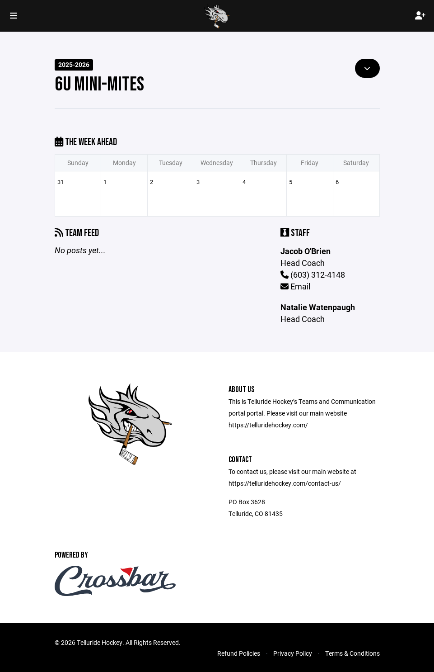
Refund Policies (238, 653)
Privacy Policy (292, 653)
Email (295, 286)
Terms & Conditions (352, 653)
